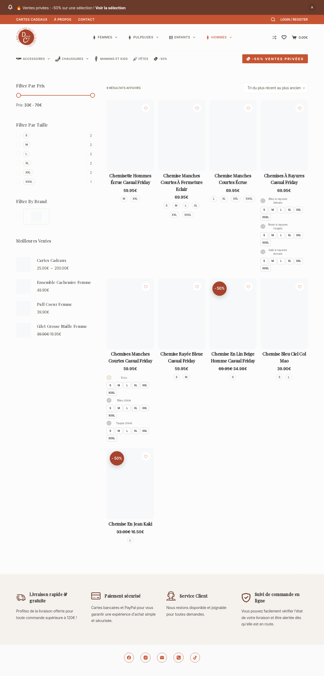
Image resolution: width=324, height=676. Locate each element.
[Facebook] (129, 658)
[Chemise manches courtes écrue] (233, 135)
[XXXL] (55, 181)
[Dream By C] (32, 217)
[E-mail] (162, 658)
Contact (86, 19)
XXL (298, 209)
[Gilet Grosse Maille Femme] (23, 330)
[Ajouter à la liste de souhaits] (146, 108)
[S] (55, 135)
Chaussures (72, 59)
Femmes (105, 37)
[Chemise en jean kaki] (130, 483)
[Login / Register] (294, 19)
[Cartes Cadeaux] (23, 264)
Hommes (219, 37)
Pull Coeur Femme (54, 304)
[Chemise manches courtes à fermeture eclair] (181, 135)
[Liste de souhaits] (284, 37)
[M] (55, 144)
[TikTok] (195, 658)
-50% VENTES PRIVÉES (275, 59)
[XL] (55, 163)
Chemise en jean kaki (130, 524)
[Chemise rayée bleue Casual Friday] (181, 313)
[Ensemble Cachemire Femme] (23, 286)
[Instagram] (145, 658)
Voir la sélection (110, 7)
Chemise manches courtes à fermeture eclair (182, 182)
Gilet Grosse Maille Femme (62, 326)
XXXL (265, 217)
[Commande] (275, 88)
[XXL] (55, 172)
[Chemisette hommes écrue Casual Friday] (130, 135)
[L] (55, 154)
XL (289, 209)
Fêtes (140, 59)
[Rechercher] (273, 19)
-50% (160, 59)
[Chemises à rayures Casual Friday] (284, 135)
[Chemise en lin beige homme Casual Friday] (233, 313)
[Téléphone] (179, 658)
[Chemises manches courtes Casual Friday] (130, 313)
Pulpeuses (144, 37)
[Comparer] (274, 37)
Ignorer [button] (312, 7)
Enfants (183, 37)
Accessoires (34, 59)
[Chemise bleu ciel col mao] (284, 313)
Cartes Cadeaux (31, 19)
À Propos (62, 19)
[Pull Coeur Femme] (23, 308)
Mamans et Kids (111, 58)
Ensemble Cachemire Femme (64, 282)
